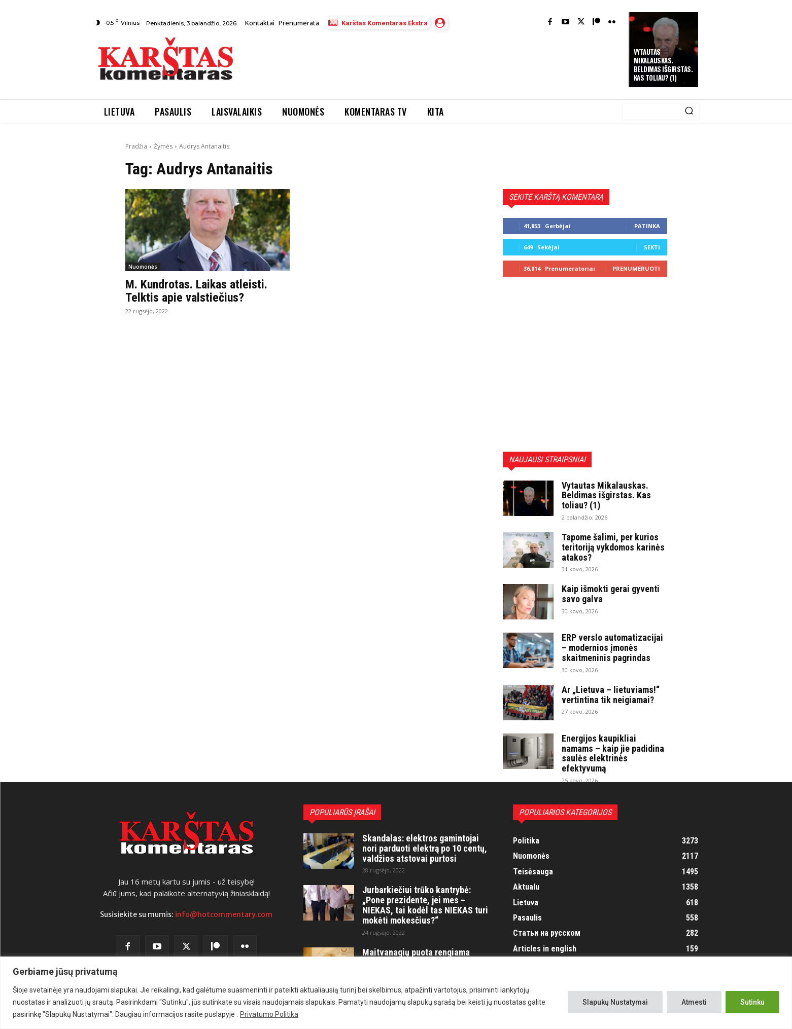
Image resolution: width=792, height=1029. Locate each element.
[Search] (689, 111)
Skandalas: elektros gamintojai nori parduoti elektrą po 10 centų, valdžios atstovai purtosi (424, 848)
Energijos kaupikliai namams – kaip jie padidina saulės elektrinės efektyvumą (613, 753)
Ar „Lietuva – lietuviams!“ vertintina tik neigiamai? (611, 694)
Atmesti (694, 1002)
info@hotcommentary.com (223, 914)
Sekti (652, 247)
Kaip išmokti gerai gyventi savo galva (611, 593)
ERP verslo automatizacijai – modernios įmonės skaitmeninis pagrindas (612, 647)
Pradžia (136, 146)
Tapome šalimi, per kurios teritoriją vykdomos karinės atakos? (613, 547)
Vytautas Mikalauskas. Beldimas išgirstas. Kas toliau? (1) (663, 65)
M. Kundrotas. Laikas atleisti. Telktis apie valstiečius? (196, 291)
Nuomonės (142, 266)
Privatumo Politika (269, 1014)
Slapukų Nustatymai (615, 1002)
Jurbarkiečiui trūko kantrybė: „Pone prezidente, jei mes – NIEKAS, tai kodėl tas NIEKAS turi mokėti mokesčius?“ (425, 905)
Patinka (647, 226)
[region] (396, 993)
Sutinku (752, 1002)
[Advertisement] (432, 61)
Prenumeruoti (636, 268)
